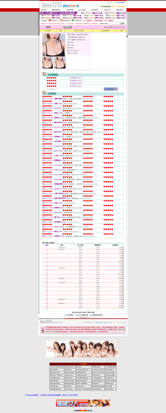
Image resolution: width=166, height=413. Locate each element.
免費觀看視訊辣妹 (55, 389)
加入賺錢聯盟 (83, 315)
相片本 (85, 312)
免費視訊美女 (68, 378)
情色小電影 (108, 386)
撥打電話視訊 (109, 369)
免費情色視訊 (109, 383)
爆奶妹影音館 (54, 381)
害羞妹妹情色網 (55, 383)
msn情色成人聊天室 (98, 369)
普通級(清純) (78, 20)
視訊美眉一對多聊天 (56, 375)
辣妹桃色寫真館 (69, 381)
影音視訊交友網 (110, 372)
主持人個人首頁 (77, 312)
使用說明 (94, 10)
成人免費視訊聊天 (110, 367)
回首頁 (43, 10)
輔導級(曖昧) (67, 20)
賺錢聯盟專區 (97, 315)
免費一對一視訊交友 (98, 372)
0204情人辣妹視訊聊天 (57, 367)
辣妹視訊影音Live (69, 367)
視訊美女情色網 (69, 372)
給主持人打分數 (79, 30)
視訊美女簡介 (80, 386)
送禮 (60, 30)
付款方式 (107, 10)
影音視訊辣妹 (109, 389)
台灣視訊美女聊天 (81, 375)
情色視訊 (79, 367)
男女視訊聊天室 (97, 389)
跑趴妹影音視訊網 (110, 381)
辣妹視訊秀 (95, 383)
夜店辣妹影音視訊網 (98, 386)
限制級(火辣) (55, 20)
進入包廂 (48, 30)
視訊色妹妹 (67, 386)
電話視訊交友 (83, 317)
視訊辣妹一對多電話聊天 (83, 389)
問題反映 (119, 10)
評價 (89, 312)
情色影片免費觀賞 (81, 383)
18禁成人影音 (68, 375)
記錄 (92, 312)
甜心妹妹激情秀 (97, 378)
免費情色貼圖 (96, 367)
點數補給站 (56, 10)
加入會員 (82, 10)
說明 (121, 30)
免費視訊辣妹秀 (81, 372)
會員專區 (70, 10)
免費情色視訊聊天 (81, 381)
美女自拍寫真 (68, 389)
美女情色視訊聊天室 (82, 369)
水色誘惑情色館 (55, 378)
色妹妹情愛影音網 (97, 381)
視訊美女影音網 (55, 372)
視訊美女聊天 (54, 369)
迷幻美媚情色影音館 (82, 378)
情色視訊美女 (109, 378)
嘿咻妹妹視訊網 (69, 383)
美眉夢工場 (67, 369)
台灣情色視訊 (54, 386)
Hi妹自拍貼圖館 (110, 375)
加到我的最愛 (105, 30)
